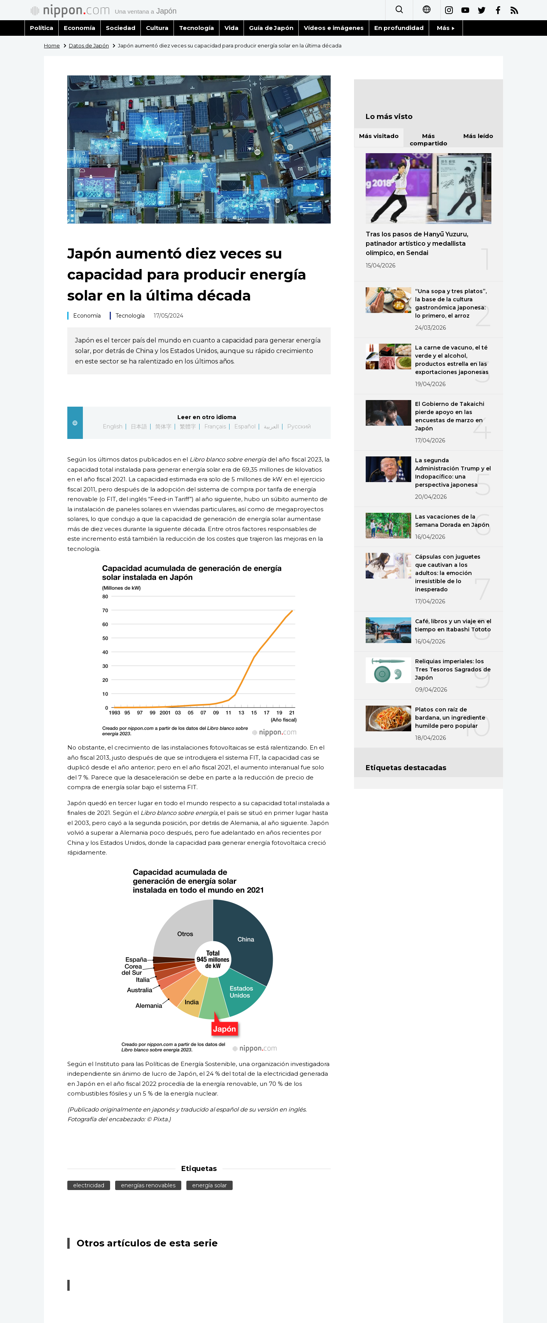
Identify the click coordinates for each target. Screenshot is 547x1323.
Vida (231, 27)
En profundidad (399, 27)
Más (446, 27)
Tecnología (196, 27)
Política (41, 27)
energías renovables (148, 1185)
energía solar (209, 1185)
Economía (79, 27)
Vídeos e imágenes (334, 27)
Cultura (157, 27)
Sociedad (120, 27)
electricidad (88, 1185)
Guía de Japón (271, 27)
